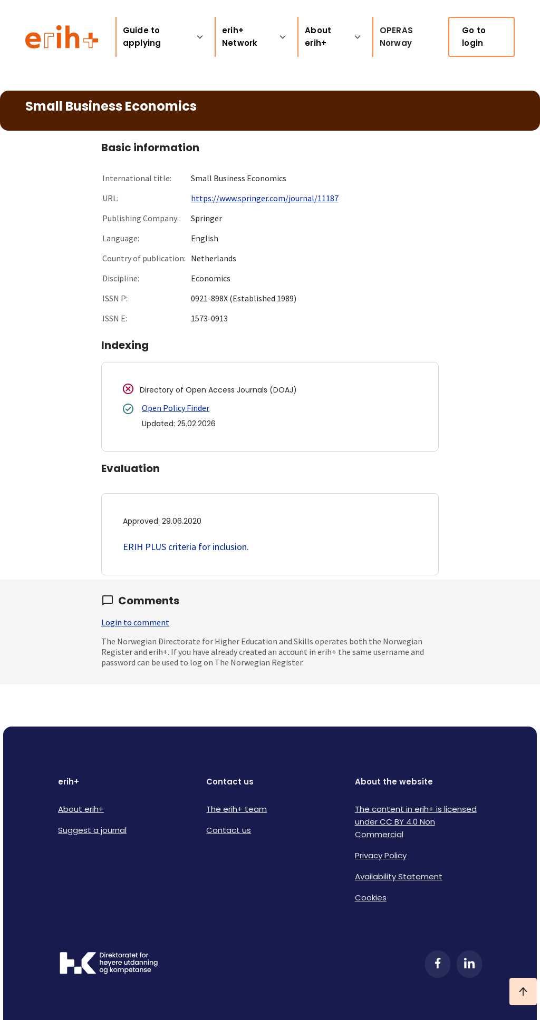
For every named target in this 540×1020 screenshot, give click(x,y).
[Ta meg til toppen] (523, 991)
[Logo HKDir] (108, 964)
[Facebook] (437, 964)
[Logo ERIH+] (62, 36)
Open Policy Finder (175, 408)
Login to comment (135, 622)
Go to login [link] (474, 36)
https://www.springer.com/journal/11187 (265, 198)
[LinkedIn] (469, 964)
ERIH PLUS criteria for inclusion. (186, 547)
